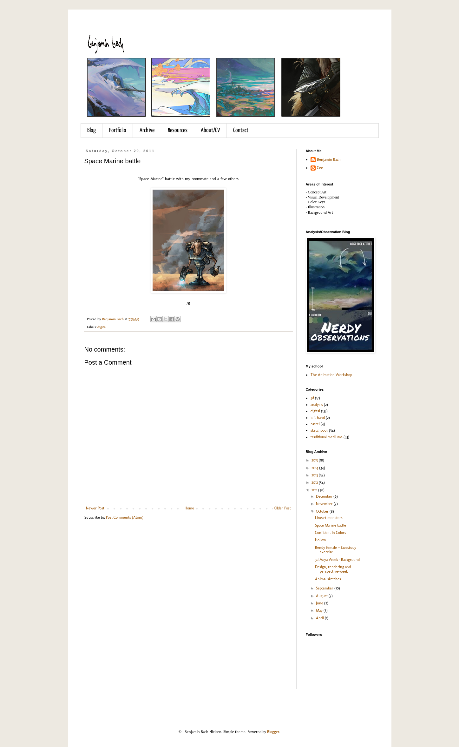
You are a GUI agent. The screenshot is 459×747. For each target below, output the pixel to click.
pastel (315, 424)
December (324, 496)
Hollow (320, 540)
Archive (147, 130)
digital (102, 327)
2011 (314, 490)
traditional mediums (327, 437)
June (320, 603)
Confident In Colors (330, 532)
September (325, 588)
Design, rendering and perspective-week (333, 569)
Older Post (282, 508)
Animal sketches (328, 579)
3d (312, 398)
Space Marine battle (330, 525)
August (322, 596)
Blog (91, 130)
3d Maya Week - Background (337, 559)
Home (189, 508)
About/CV (210, 130)
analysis (317, 404)
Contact (240, 130)
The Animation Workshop (331, 375)
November (325, 503)
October (323, 511)
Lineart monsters (329, 517)
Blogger (273, 732)
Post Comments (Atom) (124, 517)
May (320, 610)
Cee (320, 167)
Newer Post (95, 508)
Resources (177, 130)
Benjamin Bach (329, 159)
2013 (315, 475)
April (320, 618)
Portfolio (117, 130)
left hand (318, 417)
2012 (315, 482)
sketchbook (319, 430)
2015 (315, 460)
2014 (315, 468)
